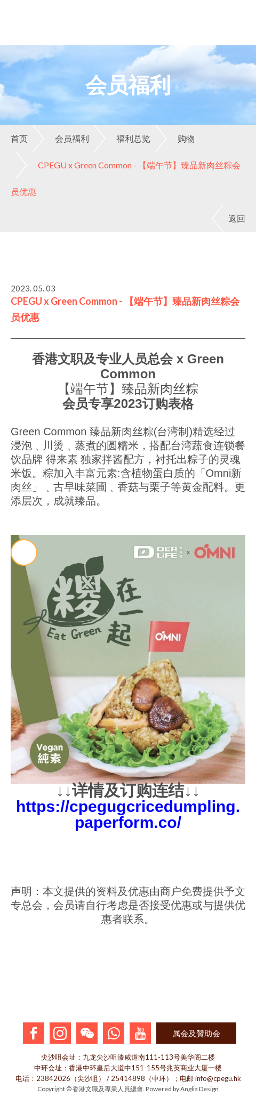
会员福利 (61, 138)
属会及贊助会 (196, 1033)
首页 (19, 138)
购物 (175, 138)
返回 (228, 218)
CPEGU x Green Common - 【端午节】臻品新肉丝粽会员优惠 (126, 174)
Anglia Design (199, 1089)
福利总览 (122, 138)
